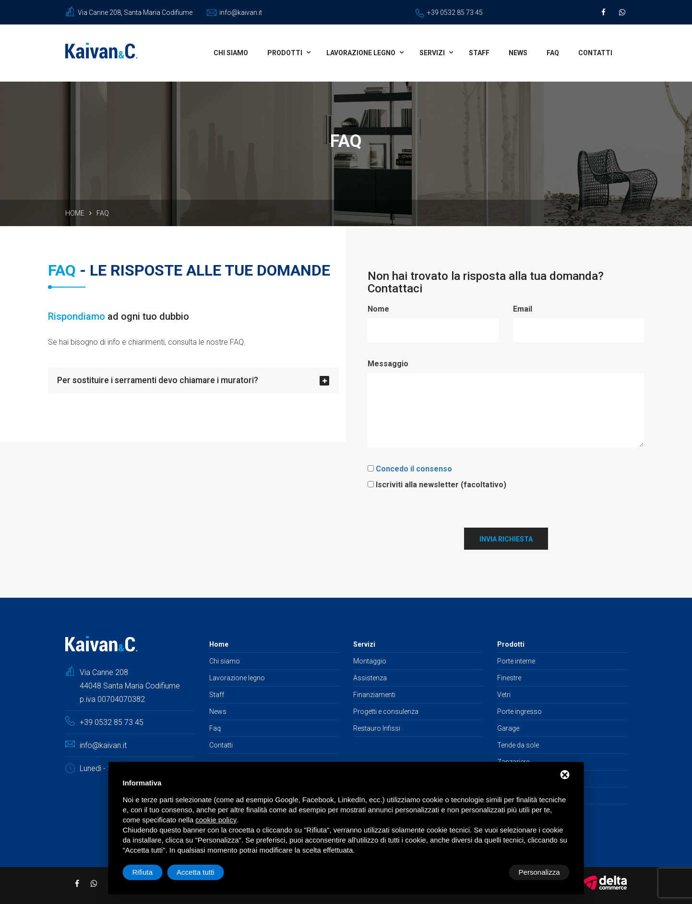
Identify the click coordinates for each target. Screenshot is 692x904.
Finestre (509, 677)
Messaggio (388, 363)
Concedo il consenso (414, 467)
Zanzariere (513, 761)
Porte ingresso (519, 710)
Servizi (432, 53)
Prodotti (284, 53)
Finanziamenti (374, 694)
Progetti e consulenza (385, 710)
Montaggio (369, 660)
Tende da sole (518, 744)
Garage (508, 727)
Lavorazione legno (360, 53)
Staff (479, 53)
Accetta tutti (541, 872)
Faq (553, 53)
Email (522, 308)
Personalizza (153, 872)
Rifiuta (488, 872)
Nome (378, 308)
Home (74, 213)
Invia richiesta (506, 538)
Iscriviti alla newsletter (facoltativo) (441, 483)
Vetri (504, 694)
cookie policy (216, 820)
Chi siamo (231, 53)
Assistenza (370, 677)
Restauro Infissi (376, 727)
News (518, 53)
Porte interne (516, 660)
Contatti (595, 53)
